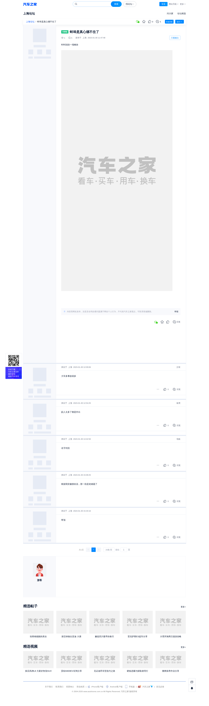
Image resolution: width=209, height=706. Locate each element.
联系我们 (59, 687)
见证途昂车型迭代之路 (104, 671)
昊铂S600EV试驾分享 (71, 671)
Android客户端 (116, 687)
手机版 (132, 687)
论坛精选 (181, 13)
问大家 (170, 13)
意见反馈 (160, 687)
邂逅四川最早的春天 (104, 636)
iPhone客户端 (97, 687)
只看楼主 (175, 38)
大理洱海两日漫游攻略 (170, 636)
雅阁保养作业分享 (170, 671)
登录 (163, 4)
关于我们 (49, 687)
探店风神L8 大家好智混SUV (38, 671)
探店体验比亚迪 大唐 (71, 636)
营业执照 (80, 687)
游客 (39, 580)
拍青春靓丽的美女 (38, 636)
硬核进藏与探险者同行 (137, 671)
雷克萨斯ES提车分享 (138, 636)
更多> (183, 607)
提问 (179, 22)
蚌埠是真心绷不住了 (46, 21)
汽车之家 (30, 4)
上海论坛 (29, 13)
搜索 (116, 4)
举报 (176, 312)
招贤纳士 (70, 687)
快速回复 (169, 22)
